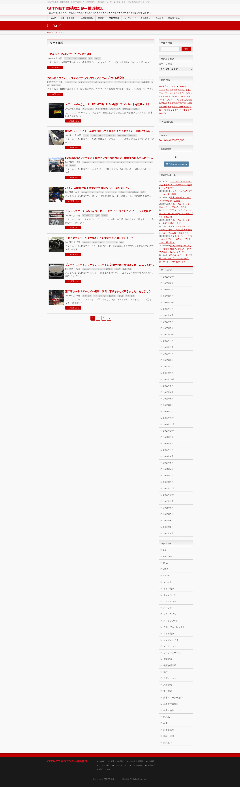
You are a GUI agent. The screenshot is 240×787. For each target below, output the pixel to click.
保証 (190, 100)
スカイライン (71, 82)
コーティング (169, 601)
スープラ (167, 608)
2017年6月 (168, 456)
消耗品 (97, 58)
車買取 (152, 761)
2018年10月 (169, 379)
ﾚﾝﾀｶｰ (164, 113)
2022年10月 (169, 302)
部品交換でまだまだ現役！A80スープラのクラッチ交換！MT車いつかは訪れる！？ (175, 258)
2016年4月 (168, 533)
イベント (167, 582)
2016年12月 (169, 482)
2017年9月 (168, 437)
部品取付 (136, 109)
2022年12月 (169, 296)
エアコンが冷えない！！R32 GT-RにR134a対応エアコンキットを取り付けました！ (111, 104)
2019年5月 (168, 347)
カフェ (166, 93)
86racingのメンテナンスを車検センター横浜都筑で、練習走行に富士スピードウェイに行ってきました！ (123, 158)
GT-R (86, 135)
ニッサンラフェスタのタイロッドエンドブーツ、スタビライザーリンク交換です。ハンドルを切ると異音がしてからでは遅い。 (135, 211)
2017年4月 (168, 469)
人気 (186, 100)
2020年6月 (168, 322)
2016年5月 (168, 527)
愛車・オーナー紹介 (173, 697)
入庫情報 (167, 684)
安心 (174, 103)
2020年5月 (168, 328)
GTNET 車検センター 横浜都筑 (116, 779)
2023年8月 (168, 283)
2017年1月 (168, 475)
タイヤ (162, 96)
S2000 (166, 575)
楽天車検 (184, 103)
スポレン (189, 93)
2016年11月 (169, 488)
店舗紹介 (152, 766)
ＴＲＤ (185, 110)
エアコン (181, 90)
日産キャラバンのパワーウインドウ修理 (69, 54)
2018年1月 (168, 411)
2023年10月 (169, 277)
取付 (165, 103)
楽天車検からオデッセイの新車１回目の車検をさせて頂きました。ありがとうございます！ (115, 291)
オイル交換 (87, 296)
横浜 (190, 103)
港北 (161, 107)
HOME (102, 761)
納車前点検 (168, 729)
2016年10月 (169, 495)
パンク (177, 96)
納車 (165, 723)
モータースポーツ (171, 653)
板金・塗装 (168, 710)
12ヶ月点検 (163, 86)
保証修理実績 (133, 192)
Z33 (167, 90)
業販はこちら (104, 769)
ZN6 (175, 90)
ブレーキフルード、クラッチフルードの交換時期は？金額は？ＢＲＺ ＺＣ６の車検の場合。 (115, 265)
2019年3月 (168, 360)
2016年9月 (168, 501)
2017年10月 (169, 431)
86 (170, 86)
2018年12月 (169, 373)
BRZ (173, 86)
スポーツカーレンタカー (103, 82)
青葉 (168, 110)
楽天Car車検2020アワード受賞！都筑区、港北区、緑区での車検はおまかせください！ (175, 248)
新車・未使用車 (117, 761)
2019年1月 (168, 366)
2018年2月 (168, 405)
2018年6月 (168, 392)
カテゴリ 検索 (165, 63)
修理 (90, 58)
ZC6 (171, 90)
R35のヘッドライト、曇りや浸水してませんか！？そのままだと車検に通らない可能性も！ (115, 131)
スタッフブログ (71, 58)
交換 (181, 100)
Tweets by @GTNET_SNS (171, 140)
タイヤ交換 (169, 96)
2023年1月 (168, 289)
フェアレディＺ (121, 82)
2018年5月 (168, 398)
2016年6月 (168, 520)
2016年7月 (168, 514)
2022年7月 (168, 309)
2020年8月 (168, 315)
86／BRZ (86, 162)
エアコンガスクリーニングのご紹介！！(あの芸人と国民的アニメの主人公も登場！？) (175, 229)
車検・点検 (56, 85)
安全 (169, 103)
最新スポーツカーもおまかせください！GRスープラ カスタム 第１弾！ (175, 239)
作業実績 (82, 58)
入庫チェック (169, 678)
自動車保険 (137, 766)
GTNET (162, 90)
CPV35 (179, 86)
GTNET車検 (104, 766)
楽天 (178, 103)
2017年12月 (169, 418)
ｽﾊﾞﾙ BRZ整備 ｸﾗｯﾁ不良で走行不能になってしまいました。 (97, 188)
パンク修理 (185, 96)
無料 (165, 107)
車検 (169, 107)
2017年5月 (168, 463)
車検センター (177, 107)
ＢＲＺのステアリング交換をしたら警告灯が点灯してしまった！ (100, 238)
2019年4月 (168, 354)
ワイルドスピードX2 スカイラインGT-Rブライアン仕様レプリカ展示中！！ (175, 184)
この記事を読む (55, 67)
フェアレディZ (173, 100)
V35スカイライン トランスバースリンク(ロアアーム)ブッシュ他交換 (85, 77)
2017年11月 (169, 424)
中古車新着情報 (136, 761)
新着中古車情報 (170, 704)
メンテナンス (134, 82)
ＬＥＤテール (176, 110)
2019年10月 (169, 334)
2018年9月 (168, 386)
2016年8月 (168, 508)
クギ (171, 93)
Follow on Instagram (176, 164)
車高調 (186, 107)
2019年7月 (168, 341)
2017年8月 (168, 443)
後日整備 (167, 691)
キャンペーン (169, 595)
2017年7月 (168, 450)
